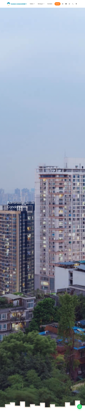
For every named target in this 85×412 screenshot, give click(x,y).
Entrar (57, 4)
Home (25, 4)
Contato (49, 4)
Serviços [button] (40, 4)
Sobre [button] (31, 4)
